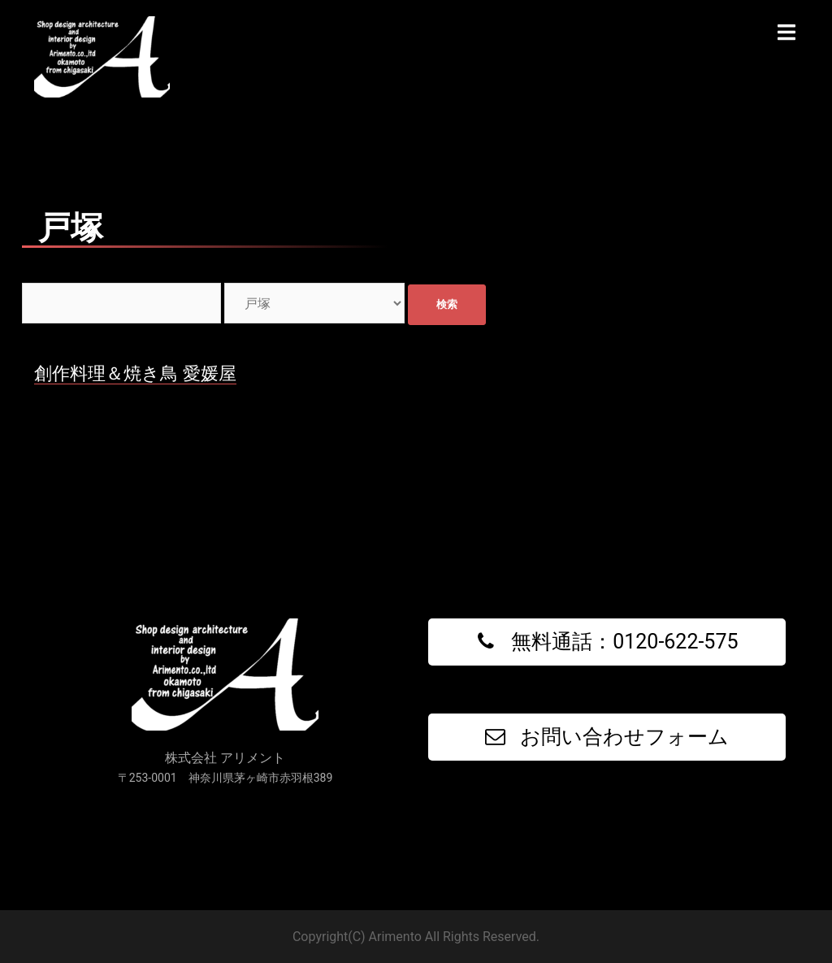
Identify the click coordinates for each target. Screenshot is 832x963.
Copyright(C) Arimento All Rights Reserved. (416, 936)
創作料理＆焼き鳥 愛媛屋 (135, 373)
